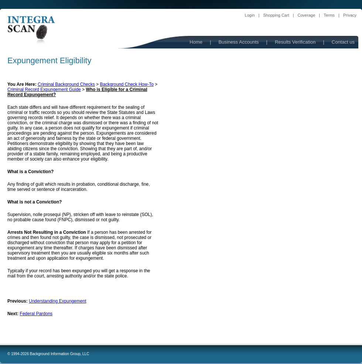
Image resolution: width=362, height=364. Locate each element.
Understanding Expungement (57, 301)
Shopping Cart (276, 15)
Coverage (306, 15)
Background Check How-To (126, 84)
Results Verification (295, 42)
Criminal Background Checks (66, 84)
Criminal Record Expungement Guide (44, 89)
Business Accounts (238, 42)
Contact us (343, 42)
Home (195, 42)
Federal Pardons (36, 313)
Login (250, 15)
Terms (329, 15)
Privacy (349, 15)
